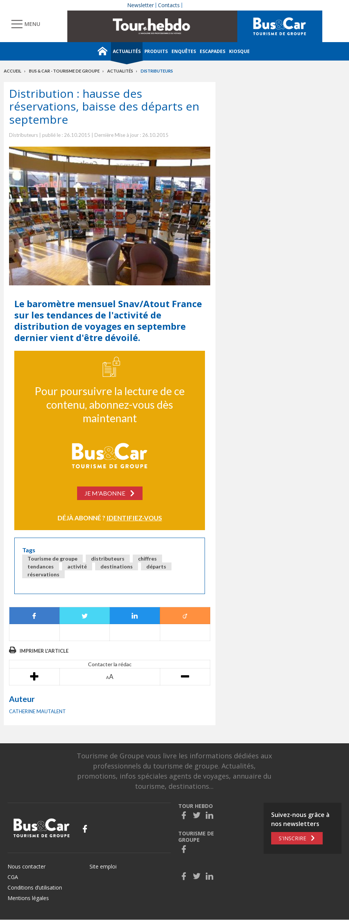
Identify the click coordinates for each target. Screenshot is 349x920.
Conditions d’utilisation (35, 887)
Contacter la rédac (110, 664)
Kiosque (239, 51)
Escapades (212, 51)
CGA (13, 877)
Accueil (12, 70)
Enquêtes (183, 51)
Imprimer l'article (44, 651)
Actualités (127, 51)
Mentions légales (28, 898)
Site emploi (103, 866)
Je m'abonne (105, 493)
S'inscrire (292, 838)
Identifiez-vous (134, 518)
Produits (156, 51)
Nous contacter (27, 866)
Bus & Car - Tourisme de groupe (64, 70)
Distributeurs (157, 70)
